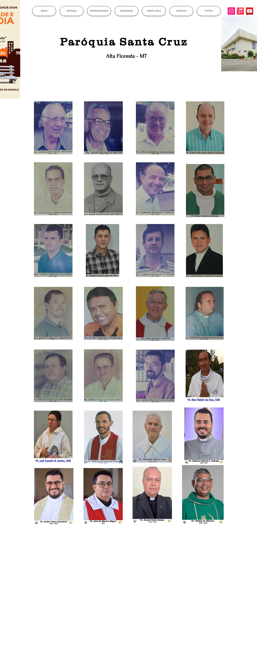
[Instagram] (231, 11)
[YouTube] (249, 11)
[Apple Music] (240, 11)
